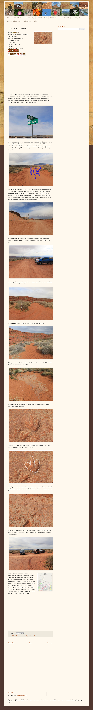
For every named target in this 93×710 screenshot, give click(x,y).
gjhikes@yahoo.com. (22, 695)
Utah (35, 635)
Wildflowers (27, 21)
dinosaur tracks (22, 635)
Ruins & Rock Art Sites (13, 21)
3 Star (13, 635)
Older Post (49, 643)
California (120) (29, 18)
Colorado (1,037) (42, 18)
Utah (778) (77, 18)
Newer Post (11, 643)
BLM (17, 635)
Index (35, 21)
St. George (31, 635)
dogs (27, 635)
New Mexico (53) (65, 18)
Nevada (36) (53, 18)
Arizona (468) (17, 18)
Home (8, 18)
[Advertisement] (71, 44)
